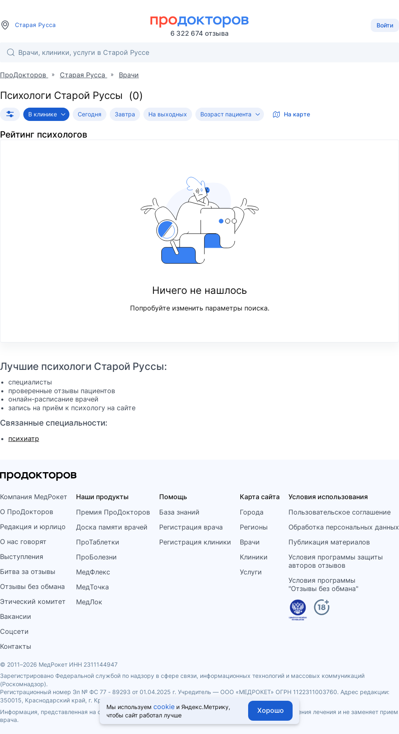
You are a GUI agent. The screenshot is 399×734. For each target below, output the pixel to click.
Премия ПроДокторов (113, 512)
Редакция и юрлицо (33, 526)
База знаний (179, 512)
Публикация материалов (329, 542)
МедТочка (92, 587)
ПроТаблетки (97, 542)
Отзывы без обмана (32, 586)
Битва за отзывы (27, 571)
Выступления (21, 556)
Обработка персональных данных (343, 527)
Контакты (15, 646)
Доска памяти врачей (112, 527)
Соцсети (14, 631)
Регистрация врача (191, 527)
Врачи (250, 542)
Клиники (254, 557)
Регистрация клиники (195, 542)
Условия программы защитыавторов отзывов (335, 561)
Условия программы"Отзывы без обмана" (323, 584)
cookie (164, 706)
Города (252, 512)
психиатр (23, 438)
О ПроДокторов (26, 511)
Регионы (254, 527)
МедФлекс (93, 572)
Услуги (251, 572)
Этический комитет (33, 601)
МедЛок (89, 602)
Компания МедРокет (33, 497)
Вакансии (15, 616)
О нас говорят (23, 541)
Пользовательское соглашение (339, 512)
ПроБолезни (96, 557)
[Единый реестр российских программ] (297, 611)
